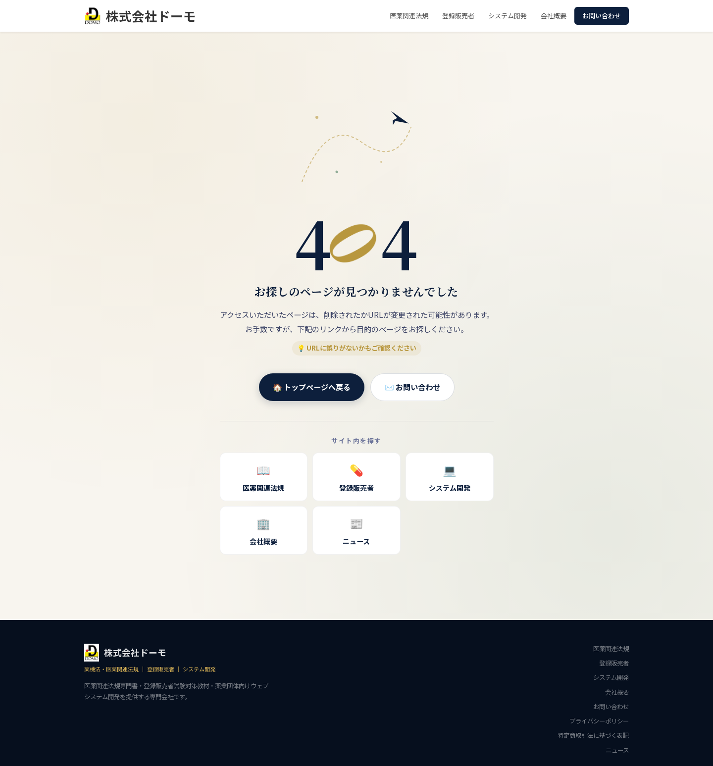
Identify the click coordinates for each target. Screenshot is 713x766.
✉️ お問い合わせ (412, 386)
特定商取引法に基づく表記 (593, 735)
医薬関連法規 (409, 15)
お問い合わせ (601, 15)
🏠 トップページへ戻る (312, 386)
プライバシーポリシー (599, 720)
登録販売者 (458, 15)
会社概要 (553, 15)
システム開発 (507, 15)
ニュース (356, 529)
